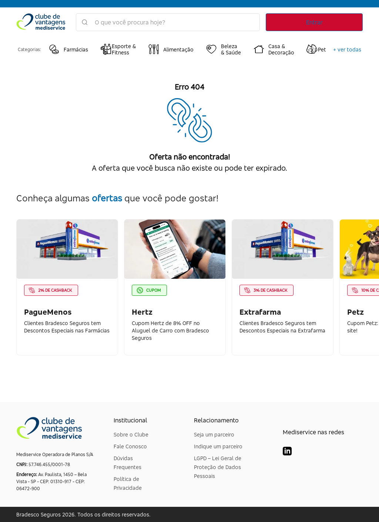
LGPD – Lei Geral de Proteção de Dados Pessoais (217, 467)
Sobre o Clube (131, 434)
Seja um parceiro (214, 434)
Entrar (314, 22)
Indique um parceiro (218, 446)
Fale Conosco (130, 446)
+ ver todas (347, 49)
